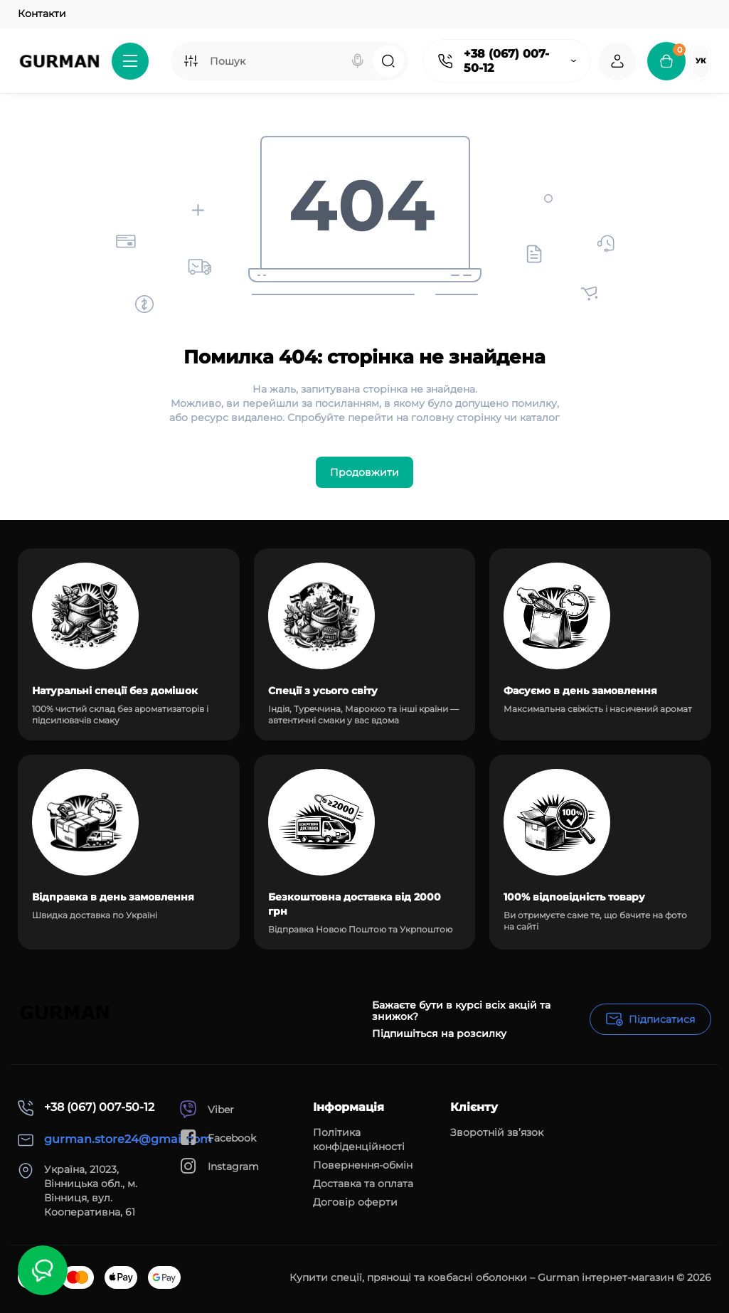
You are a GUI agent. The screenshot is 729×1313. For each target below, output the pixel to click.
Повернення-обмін (363, 1165)
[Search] (357, 61)
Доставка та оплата (363, 1183)
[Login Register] (617, 61)
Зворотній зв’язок (496, 1132)
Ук (701, 60)
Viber (206, 1109)
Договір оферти (355, 1202)
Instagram (219, 1166)
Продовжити (364, 472)
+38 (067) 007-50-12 (506, 61)
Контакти (42, 13)
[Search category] (190, 61)
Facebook (217, 1138)
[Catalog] (130, 61)
